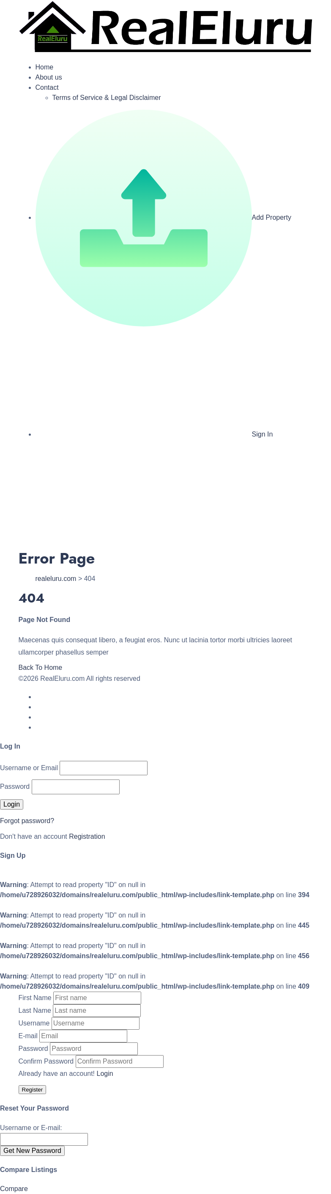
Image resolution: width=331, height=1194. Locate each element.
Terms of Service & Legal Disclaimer (106, 97)
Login (105, 1073)
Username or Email (29, 767)
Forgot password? (27, 820)
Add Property (163, 217)
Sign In (154, 434)
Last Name (35, 1010)
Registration (87, 836)
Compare (14, 1188)
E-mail (28, 1035)
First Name (35, 997)
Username (34, 1023)
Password (15, 786)
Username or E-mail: (31, 1127)
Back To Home (41, 667)
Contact (47, 87)
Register (32, 1089)
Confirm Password (46, 1061)
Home (45, 67)
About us (49, 77)
